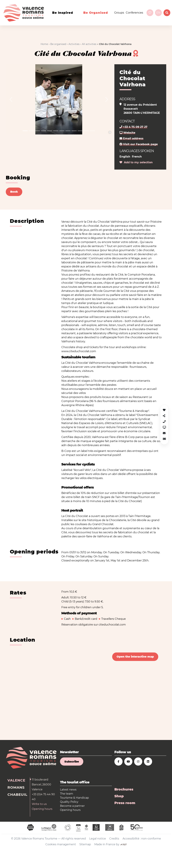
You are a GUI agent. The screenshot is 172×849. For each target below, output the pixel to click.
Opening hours (42, 809)
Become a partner (72, 805)
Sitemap (85, 844)
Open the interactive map (135, 656)
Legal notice (97, 838)
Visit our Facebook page (138, 144)
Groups (119, 12)
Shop (119, 796)
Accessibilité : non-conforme (142, 838)
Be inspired (62, 13)
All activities (89, 44)
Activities (74, 44)
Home (44, 44)
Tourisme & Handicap (74, 797)
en (158, 12)
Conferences (134, 12)
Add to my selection (136, 162)
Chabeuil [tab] (17, 795)
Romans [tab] (16, 787)
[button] (11, 99)
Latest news (68, 789)
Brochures (123, 789)
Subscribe (71, 761)
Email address (131, 138)
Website (127, 132)
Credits (114, 838)
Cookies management (60, 844)
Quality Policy (69, 801)
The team (66, 793)
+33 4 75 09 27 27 (133, 127)
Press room (124, 803)
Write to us (39, 804)
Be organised (95, 13)
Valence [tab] (16, 780)
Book (14, 191)
